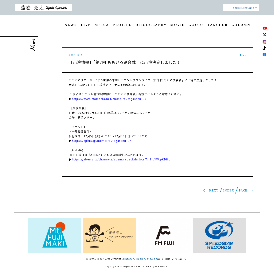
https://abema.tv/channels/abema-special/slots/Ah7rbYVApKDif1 (121, 159)
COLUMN (241, 25)
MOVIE (177, 25)
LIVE (86, 25)
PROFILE (122, 25)
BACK (243, 190)
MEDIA (102, 25)
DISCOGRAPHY (151, 25)
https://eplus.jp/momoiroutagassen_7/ (102, 141)
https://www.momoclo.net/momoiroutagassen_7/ (109, 99)
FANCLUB (218, 25)
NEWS (71, 25)
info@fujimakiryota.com (141, 258)
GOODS (196, 25)
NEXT (213, 190)
